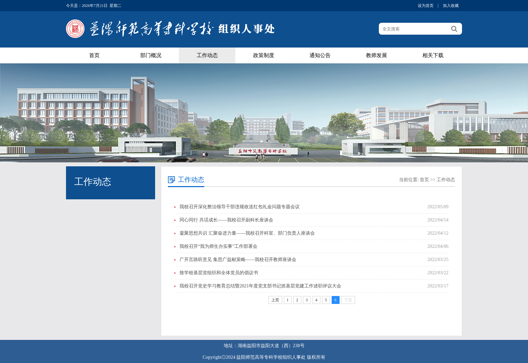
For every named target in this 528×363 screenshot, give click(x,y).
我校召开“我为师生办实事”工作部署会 (218, 246)
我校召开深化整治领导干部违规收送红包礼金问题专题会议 (240, 206)
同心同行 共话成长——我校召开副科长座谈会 (226, 219)
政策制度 (263, 55)
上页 (275, 300)
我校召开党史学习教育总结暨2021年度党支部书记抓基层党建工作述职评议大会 (260, 285)
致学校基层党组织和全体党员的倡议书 (219, 272)
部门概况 (150, 55)
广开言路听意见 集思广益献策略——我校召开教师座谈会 (238, 259)
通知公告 (320, 55)
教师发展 (376, 55)
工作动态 (207, 55)
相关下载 (433, 55)
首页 (94, 55)
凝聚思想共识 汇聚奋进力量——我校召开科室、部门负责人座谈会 (247, 233)
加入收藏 (451, 5)
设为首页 (426, 5)
